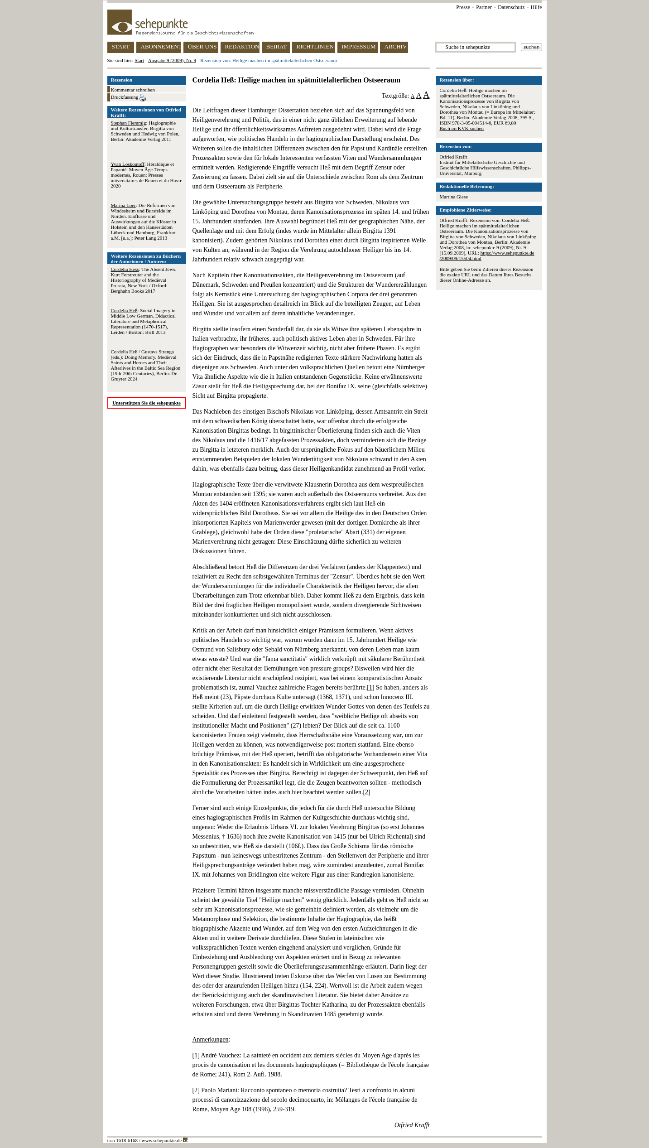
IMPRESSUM (359, 46)
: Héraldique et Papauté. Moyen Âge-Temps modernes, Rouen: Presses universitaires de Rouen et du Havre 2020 (147, 174)
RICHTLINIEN (315, 46)
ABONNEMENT (161, 46)
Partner (484, 7)
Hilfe (536, 7)
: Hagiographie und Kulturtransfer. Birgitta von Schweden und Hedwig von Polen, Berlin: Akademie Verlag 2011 (145, 131)
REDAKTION (242, 46)
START (121, 46)
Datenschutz (511, 7)
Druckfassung (128, 97)
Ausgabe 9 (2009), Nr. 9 (172, 60)
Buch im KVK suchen (462, 128)
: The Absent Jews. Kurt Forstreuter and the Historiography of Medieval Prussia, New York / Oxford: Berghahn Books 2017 (144, 280)
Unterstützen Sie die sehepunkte (146, 402)
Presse (463, 7)
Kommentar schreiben (133, 89)
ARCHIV (396, 46)
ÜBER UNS (202, 46)
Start (139, 60)
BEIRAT (276, 46)
